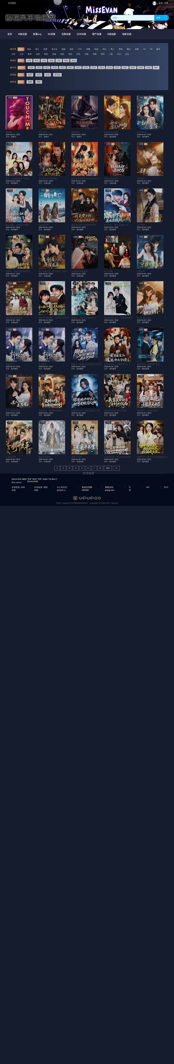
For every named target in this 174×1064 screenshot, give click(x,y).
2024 (84, 135)
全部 (21, 49)
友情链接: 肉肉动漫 (18, 487)
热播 (30, 82)
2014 (101, 67)
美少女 (54, 49)
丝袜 (62, 54)
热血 (29, 49)
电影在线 (126, 34)
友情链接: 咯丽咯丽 (41, 487)
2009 (141, 67)
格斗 (37, 49)
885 (107, 468)
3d (151, 49)
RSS (166, 487)
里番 (95, 54)
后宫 (13, 54)
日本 (59, 60)
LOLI (80, 49)
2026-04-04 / (11, 135)
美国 (51, 60)
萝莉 (30, 54)
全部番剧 (12, 3)
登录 (161, 3)
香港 (36, 60)
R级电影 (111, 34)
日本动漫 (81, 34)
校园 (63, 49)
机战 (96, 49)
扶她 (86, 54)
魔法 (129, 49)
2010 (133, 67)
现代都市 (112, 137)
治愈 (38, 54)
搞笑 (72, 49)
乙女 (21, 54)
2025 (18, 135)
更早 (156, 67)
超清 (30, 75)
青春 (121, 49)
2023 (31, 67)
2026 (116, 135)
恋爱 (45, 49)
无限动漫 (66, 34)
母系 (103, 54)
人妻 (111, 54)
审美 (46, 54)
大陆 (29, 60)
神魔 (88, 49)
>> (116, 468)
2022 (39, 67)
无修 (54, 54)
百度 (130, 487)
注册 (166, 3)
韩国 (66, 60)
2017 (78, 67)
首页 (9, 34)
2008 (148, 67)
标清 (47, 75)
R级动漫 (22, 34)
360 (147, 487)
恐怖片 (13, 137)
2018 (70, 67)
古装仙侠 (47, 183)
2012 (117, 67)
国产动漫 (96, 34)
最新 (39, 82)
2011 (125, 67)
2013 (109, 67)
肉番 (137, 49)
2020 (54, 67)
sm (144, 49)
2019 (62, 67)
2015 (94, 67)
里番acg (37, 34)
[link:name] (16, 482)
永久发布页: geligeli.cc (62, 487)
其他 (73, 60)
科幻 (104, 49)
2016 (86, 67)
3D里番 (51, 34)
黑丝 (70, 54)
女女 (119, 54)
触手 (158, 49)
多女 (127, 54)
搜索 (158, 17)
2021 (47, 67)
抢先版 (57, 75)
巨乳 (78, 54)
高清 (39, 75)
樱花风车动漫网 (30, 18)
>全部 (21, 67)
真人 (112, 49)
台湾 (44, 60)
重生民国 (145, 369)
